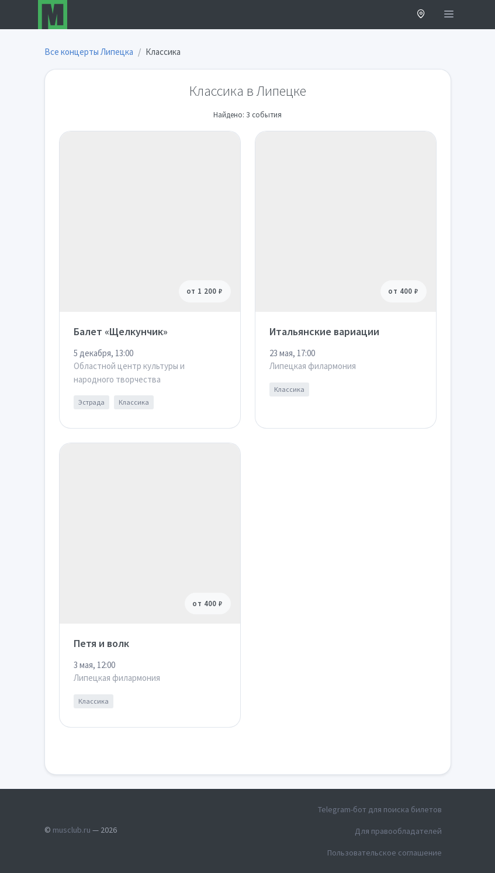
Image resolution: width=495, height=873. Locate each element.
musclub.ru (72, 830)
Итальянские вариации (324, 331)
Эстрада (91, 402)
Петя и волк (101, 643)
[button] (421, 15)
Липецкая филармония (312, 365)
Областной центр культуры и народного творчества (129, 372)
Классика (134, 402)
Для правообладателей (398, 831)
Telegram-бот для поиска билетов (380, 809)
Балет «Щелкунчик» (121, 331)
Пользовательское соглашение (384, 852)
